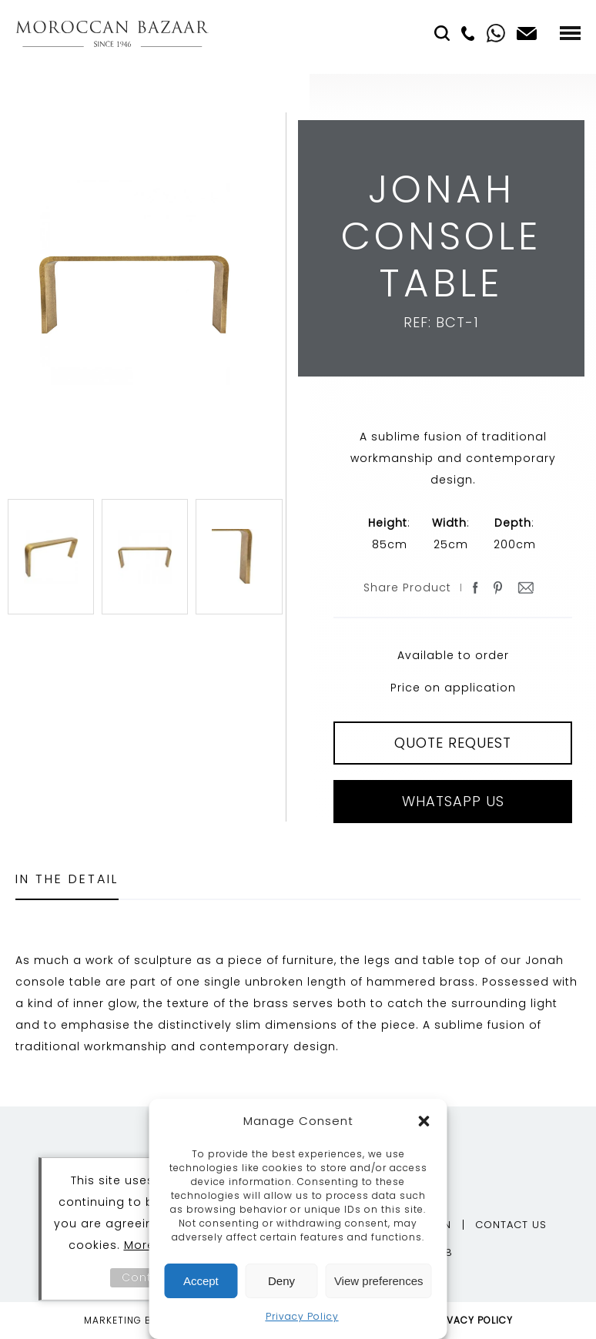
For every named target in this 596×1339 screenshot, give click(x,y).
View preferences (379, 1280)
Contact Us (511, 1224)
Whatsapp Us (453, 801)
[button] (424, 1121)
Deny (281, 1280)
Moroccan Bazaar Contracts (112, 33)
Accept (201, 1280)
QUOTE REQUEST (452, 742)
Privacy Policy (302, 1316)
